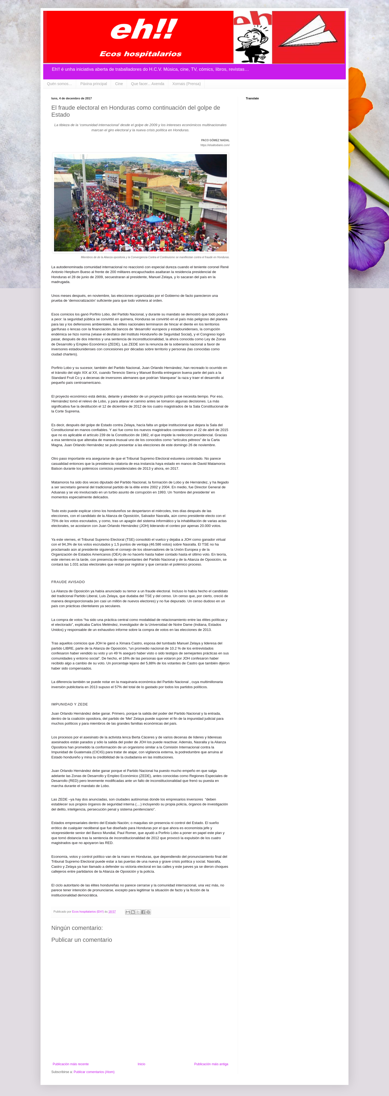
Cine (119, 84)
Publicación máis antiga (211, 1064)
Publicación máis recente (71, 1064)
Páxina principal (93, 84)
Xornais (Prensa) (186, 84)
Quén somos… (59, 84)
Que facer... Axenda (147, 84)
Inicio (141, 1064)
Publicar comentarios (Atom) (94, 1072)
